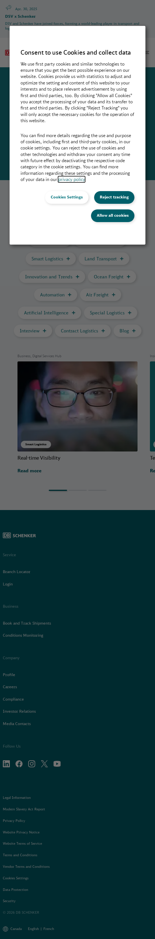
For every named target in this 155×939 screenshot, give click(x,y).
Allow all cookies (113, 215)
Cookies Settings (67, 197)
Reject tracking (114, 197)
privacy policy (71, 179)
